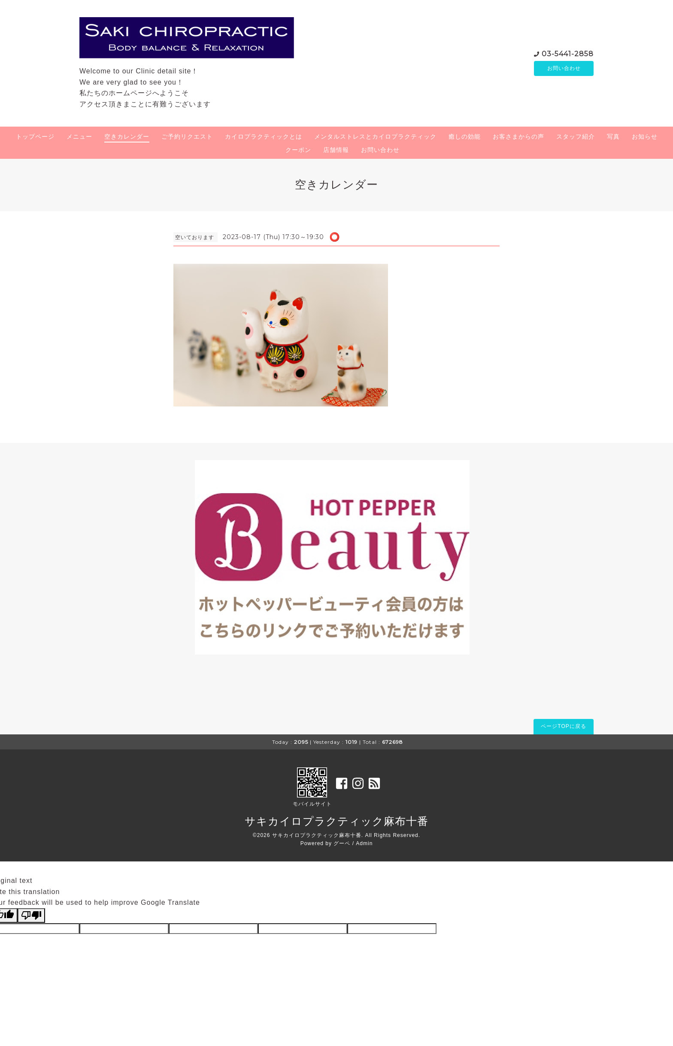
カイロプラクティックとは (263, 136)
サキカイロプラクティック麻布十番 (336, 821)
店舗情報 (336, 149)
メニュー (79, 136)
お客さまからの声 (518, 136)
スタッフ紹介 (575, 136)
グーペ (341, 843)
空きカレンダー (126, 136)
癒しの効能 (465, 136)
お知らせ (645, 136)
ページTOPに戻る (563, 726)
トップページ (35, 136)
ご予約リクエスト (187, 136)
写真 (613, 136)
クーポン (298, 149)
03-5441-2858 (568, 53)
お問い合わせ (564, 68)
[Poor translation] (31, 915)
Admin (364, 843)
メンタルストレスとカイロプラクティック (375, 136)
